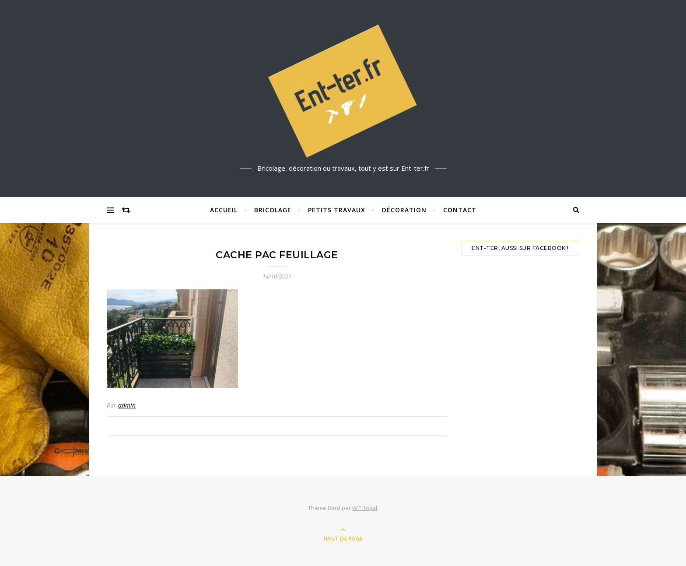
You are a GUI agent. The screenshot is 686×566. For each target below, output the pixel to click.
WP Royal (364, 508)
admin (127, 405)
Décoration (404, 210)
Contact (459, 210)
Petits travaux (336, 210)
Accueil (224, 210)
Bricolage (272, 210)
